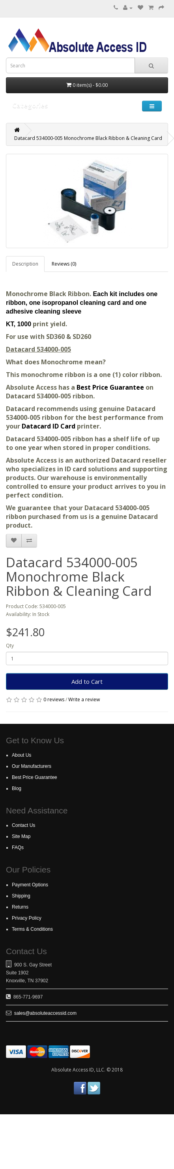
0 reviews (53, 699)
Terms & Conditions (32, 929)
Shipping (21, 896)
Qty (10, 645)
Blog (16, 788)
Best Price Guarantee (111, 387)
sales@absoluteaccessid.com (45, 1013)
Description (25, 263)
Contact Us (23, 825)
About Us (21, 755)
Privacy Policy (26, 918)
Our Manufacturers (31, 766)
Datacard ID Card (48, 426)
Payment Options (30, 885)
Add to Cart (87, 681)
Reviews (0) (64, 263)
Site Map (21, 836)
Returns (20, 907)
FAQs (18, 847)
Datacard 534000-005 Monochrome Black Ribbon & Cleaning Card (88, 138)
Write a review (84, 699)
